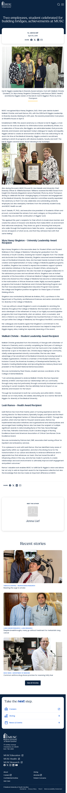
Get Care (7, 781)
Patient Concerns (40, 778)
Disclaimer (23, 789)
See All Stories (33, 683)
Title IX (40, 789)
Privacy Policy (32, 789)
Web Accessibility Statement (53, 789)
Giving (36, 772)
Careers (8, 775)
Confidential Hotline (11, 778)
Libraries (38, 775)
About (6, 772)
